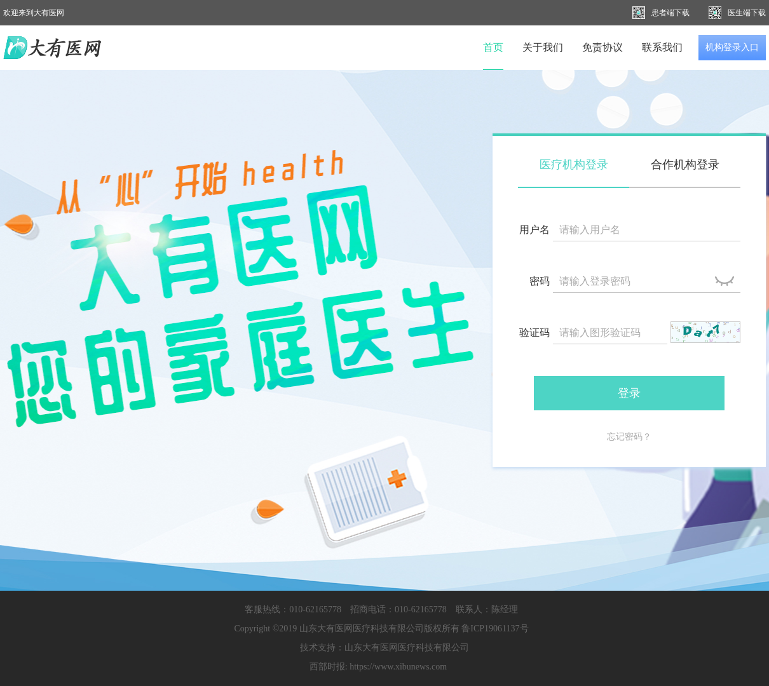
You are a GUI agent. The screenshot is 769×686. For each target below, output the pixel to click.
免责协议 (602, 47)
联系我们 (662, 47)
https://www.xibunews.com (398, 666)
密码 (539, 281)
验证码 (534, 332)
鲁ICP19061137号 (494, 628)
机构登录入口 (732, 47)
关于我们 (542, 47)
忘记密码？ (629, 436)
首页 (493, 47)
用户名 (534, 229)
